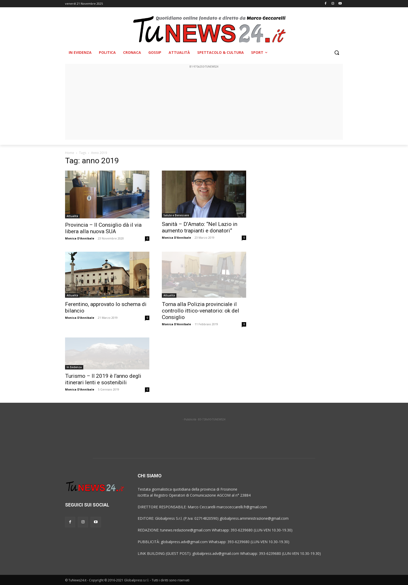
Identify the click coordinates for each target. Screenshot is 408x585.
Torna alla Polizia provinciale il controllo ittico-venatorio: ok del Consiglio (200, 310)
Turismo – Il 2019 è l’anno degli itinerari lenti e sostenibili (103, 379)
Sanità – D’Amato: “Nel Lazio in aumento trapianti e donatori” (199, 227)
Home (69, 153)
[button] (336, 52)
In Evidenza (74, 367)
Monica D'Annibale (79, 238)
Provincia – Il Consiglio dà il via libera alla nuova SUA (103, 228)
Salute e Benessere (176, 215)
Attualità (72, 216)
